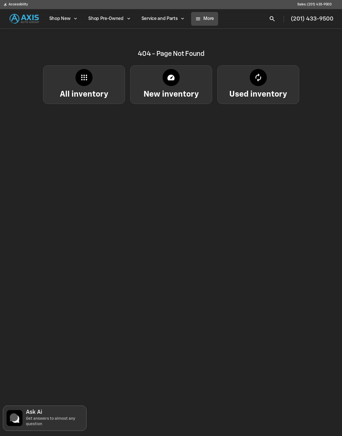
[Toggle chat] (45, 418)
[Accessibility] (15, 4)
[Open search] (272, 18)
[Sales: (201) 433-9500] (314, 4)
